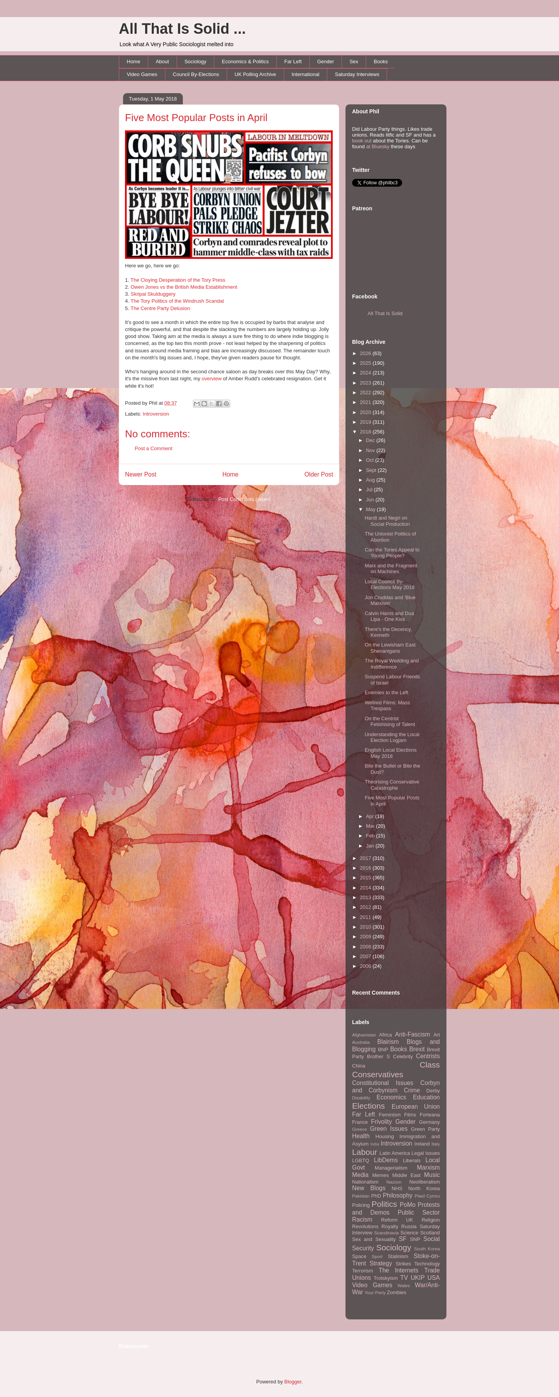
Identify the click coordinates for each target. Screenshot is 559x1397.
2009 (366, 936)
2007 (366, 956)
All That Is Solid (385, 313)
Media (360, 1175)
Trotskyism (385, 1278)
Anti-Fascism (412, 1034)
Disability (361, 1097)
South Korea (427, 1248)
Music (432, 1175)
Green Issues (389, 1128)
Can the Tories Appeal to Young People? (392, 553)
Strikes (403, 1264)
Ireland (422, 1144)
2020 (366, 412)
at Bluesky (377, 146)
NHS (397, 1188)
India (374, 1144)
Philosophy (397, 1195)
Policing (361, 1205)
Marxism (428, 1167)
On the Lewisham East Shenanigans (390, 648)
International (305, 74)
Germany (429, 1122)
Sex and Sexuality (374, 1239)
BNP (383, 1049)
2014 (366, 888)
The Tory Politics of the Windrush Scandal (177, 301)
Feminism (390, 1115)
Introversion (156, 414)
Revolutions (365, 1226)
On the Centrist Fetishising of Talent (390, 722)
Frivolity (381, 1121)
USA (433, 1277)
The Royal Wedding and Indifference (391, 664)
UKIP (418, 1277)
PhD (376, 1196)
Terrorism (362, 1271)
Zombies (396, 1292)
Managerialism (391, 1168)
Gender (325, 61)
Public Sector (419, 1212)
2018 (366, 432)
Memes (380, 1175)
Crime (412, 1090)
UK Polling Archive (255, 74)
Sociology (195, 61)
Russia (409, 1226)
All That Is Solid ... (182, 29)
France (360, 1122)
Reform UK (397, 1220)
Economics (391, 1097)
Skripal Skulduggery (152, 294)
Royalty (390, 1226)
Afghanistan (364, 1034)
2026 (366, 353)
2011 (366, 917)
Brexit (417, 1049)
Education (426, 1097)
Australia (361, 1042)
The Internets (398, 1270)
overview (212, 378)
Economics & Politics (245, 61)
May (371, 509)
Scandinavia (386, 1232)
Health (361, 1136)
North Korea (424, 1188)
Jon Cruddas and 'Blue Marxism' (390, 601)
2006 (366, 966)
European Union (416, 1106)
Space (359, 1256)
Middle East (406, 1175)
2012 (366, 907)
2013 (366, 897)
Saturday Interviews (357, 74)
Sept (372, 470)
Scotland (430, 1233)
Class (430, 1064)
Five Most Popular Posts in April (196, 117)
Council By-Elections (196, 74)
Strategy (381, 1263)
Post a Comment (153, 448)
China (358, 1066)
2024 (366, 373)
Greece (359, 1129)
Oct (370, 460)
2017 (366, 858)
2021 (366, 402)
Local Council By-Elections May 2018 (389, 585)
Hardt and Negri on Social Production (387, 521)
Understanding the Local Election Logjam (392, 737)
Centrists (428, 1056)
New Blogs (368, 1188)
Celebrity (403, 1056)
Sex (353, 61)
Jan (371, 846)
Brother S (378, 1056)
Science (409, 1233)
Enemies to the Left (386, 692)
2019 (366, 422)
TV (404, 1277)
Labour (364, 1151)
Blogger (292, 1382)
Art (436, 1035)
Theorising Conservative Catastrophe (392, 785)
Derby (433, 1091)
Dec (371, 440)
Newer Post (140, 474)
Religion (431, 1220)
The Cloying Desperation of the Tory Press (177, 280)
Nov (371, 450)
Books (381, 61)
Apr (370, 816)
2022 (366, 392)
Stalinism (398, 1256)
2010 (366, 927)
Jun (371, 500)
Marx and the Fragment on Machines (391, 569)
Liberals (412, 1160)
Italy (436, 1143)
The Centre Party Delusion (160, 308)
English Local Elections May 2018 (391, 753)
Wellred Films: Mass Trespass (387, 706)
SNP (415, 1239)
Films (410, 1115)
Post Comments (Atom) (244, 499)
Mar (371, 826)
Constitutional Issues (382, 1083)
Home (134, 61)
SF (402, 1239)
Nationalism (365, 1182)
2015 (366, 877)
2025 (366, 363)
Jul (370, 489)
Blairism (388, 1041)
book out (362, 141)
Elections (368, 1105)
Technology (427, 1264)
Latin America (395, 1153)
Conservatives (377, 1074)
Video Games (142, 74)
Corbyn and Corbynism (396, 1087)
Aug (371, 480)
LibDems (386, 1160)
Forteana (430, 1115)
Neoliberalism (424, 1182)
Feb (371, 836)
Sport (377, 1256)
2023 (366, 383)
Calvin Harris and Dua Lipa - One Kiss (389, 616)
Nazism (393, 1181)
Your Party (375, 1292)
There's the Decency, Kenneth (388, 632)
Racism (362, 1219)
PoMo (408, 1204)
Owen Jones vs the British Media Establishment (183, 287)
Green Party (425, 1129)
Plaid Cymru (427, 1195)
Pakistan (361, 1195)
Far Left (293, 61)
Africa (385, 1035)
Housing (384, 1136)
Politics (384, 1203)
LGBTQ (360, 1160)
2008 (366, 947)
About (162, 61)
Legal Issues (425, 1153)
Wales (404, 1285)
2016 (366, 868)
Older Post (318, 474)
